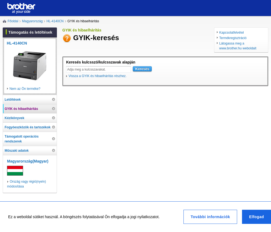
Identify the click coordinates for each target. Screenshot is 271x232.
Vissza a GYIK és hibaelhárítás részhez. (98, 76)
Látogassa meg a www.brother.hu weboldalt (237, 46)
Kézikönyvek (14, 118)
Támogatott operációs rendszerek (21, 139)
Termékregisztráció (233, 38)
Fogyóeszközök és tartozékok (27, 127)
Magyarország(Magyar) (28, 161)
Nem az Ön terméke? (24, 89)
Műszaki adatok (17, 150)
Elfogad (256, 217)
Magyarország (32, 21)
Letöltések (13, 99)
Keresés (142, 69)
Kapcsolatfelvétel (231, 32)
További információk (210, 217)
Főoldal (13, 21)
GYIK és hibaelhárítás (21, 109)
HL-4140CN (54, 21)
